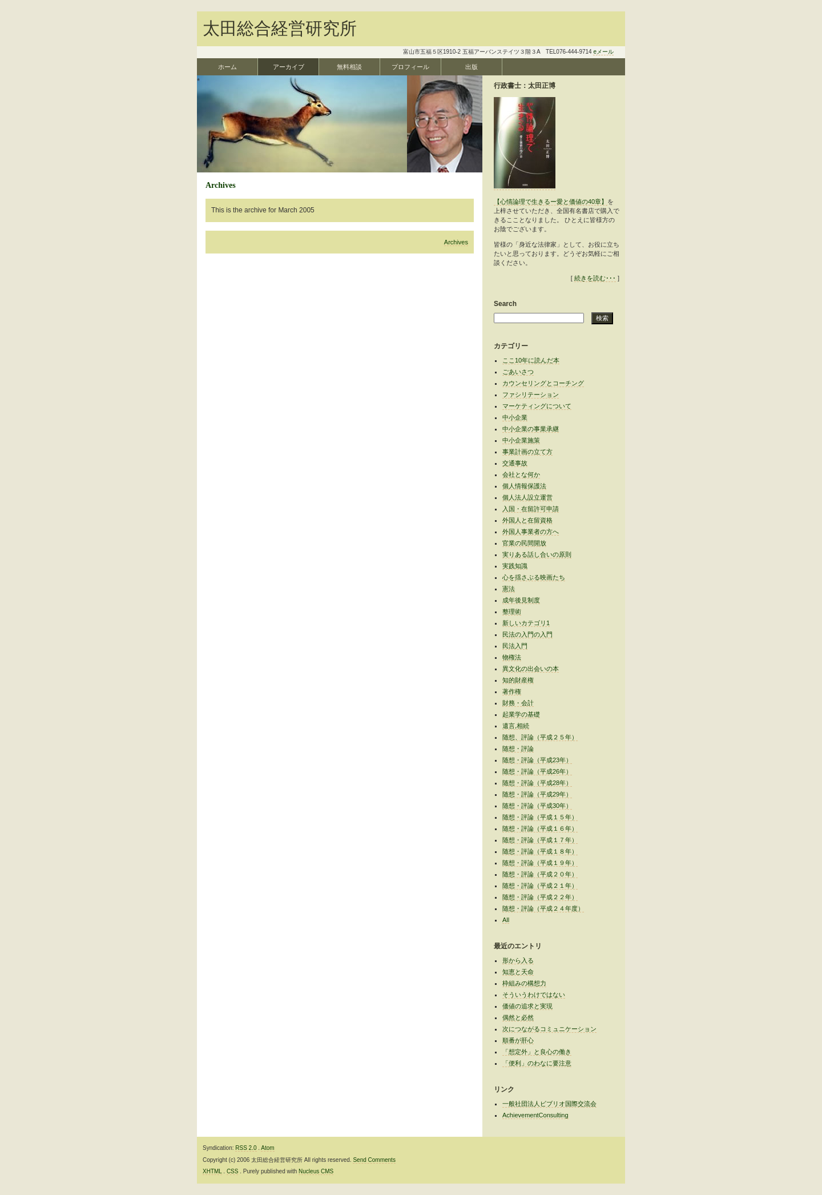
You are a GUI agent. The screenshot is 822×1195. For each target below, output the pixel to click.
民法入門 (514, 645)
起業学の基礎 (521, 714)
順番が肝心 (518, 1040)
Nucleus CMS (316, 1171)
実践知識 (514, 565)
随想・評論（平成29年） (537, 794)
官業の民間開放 (524, 543)
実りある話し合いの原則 (536, 554)
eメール (603, 52)
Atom (267, 1148)
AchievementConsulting (535, 1115)
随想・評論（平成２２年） (540, 897)
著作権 (511, 691)
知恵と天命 (518, 971)
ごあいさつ (518, 371)
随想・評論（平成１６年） (540, 828)
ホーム (227, 66)
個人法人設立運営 (527, 497)
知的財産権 (518, 680)
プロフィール (410, 66)
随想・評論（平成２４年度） (543, 908)
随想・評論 (518, 748)
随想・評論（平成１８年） (540, 851)
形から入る (518, 960)
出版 (471, 66)
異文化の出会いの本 (530, 668)
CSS (233, 1171)
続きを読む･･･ (595, 278)
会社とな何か (521, 474)
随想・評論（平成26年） (537, 771)
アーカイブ (288, 66)
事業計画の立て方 (527, 451)
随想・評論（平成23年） (537, 760)
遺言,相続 (515, 725)
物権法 (511, 657)
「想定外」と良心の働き (536, 1051)
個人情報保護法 (524, 485)
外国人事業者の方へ (530, 531)
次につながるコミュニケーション (549, 1028)
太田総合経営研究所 (280, 28)
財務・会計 (518, 702)
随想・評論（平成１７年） (540, 839)
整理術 (511, 611)
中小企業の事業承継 (530, 428)
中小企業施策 (521, 440)
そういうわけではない (533, 994)
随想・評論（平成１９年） (540, 862)
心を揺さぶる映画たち (533, 577)
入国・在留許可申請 (530, 508)
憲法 (508, 588)
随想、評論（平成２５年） (540, 737)
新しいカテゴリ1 (526, 622)
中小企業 (514, 417)
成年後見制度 (521, 600)
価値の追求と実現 (527, 1006)
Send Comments (374, 1160)
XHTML (212, 1171)
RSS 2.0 (245, 1148)
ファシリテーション (530, 394)
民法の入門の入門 (527, 634)
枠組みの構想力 (524, 983)
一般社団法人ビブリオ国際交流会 (549, 1103)
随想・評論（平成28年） (537, 782)
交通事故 (514, 463)
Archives (456, 242)
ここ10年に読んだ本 (530, 360)
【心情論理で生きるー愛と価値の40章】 (550, 201)
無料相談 (349, 66)
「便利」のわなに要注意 (536, 1063)
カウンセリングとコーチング (543, 383)
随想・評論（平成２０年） (540, 874)
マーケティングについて (536, 406)
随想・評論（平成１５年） (540, 817)
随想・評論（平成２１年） (540, 885)
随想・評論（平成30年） (537, 805)
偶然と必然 (518, 1017)
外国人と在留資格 (527, 520)
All (505, 919)
